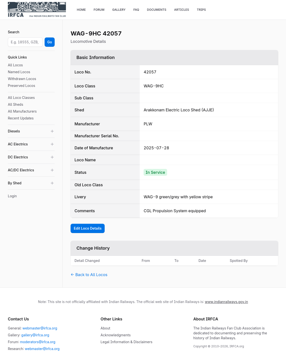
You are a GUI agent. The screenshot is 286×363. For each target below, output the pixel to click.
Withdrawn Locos (22, 79)
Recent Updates (21, 118)
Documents (156, 10)
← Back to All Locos (89, 274)
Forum (99, 10)
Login (12, 196)
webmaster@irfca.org (40, 328)
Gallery (118, 10)
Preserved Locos (21, 85)
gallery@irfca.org (35, 335)
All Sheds (15, 104)
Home (81, 10)
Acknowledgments (115, 335)
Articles (181, 10)
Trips (201, 10)
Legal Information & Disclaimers (126, 342)
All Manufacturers (22, 111)
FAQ (136, 10)
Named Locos (19, 72)
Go (49, 42)
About (105, 328)
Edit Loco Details (87, 228)
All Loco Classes (21, 97)
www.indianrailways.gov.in (226, 302)
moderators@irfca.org (37, 342)
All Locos (15, 65)
